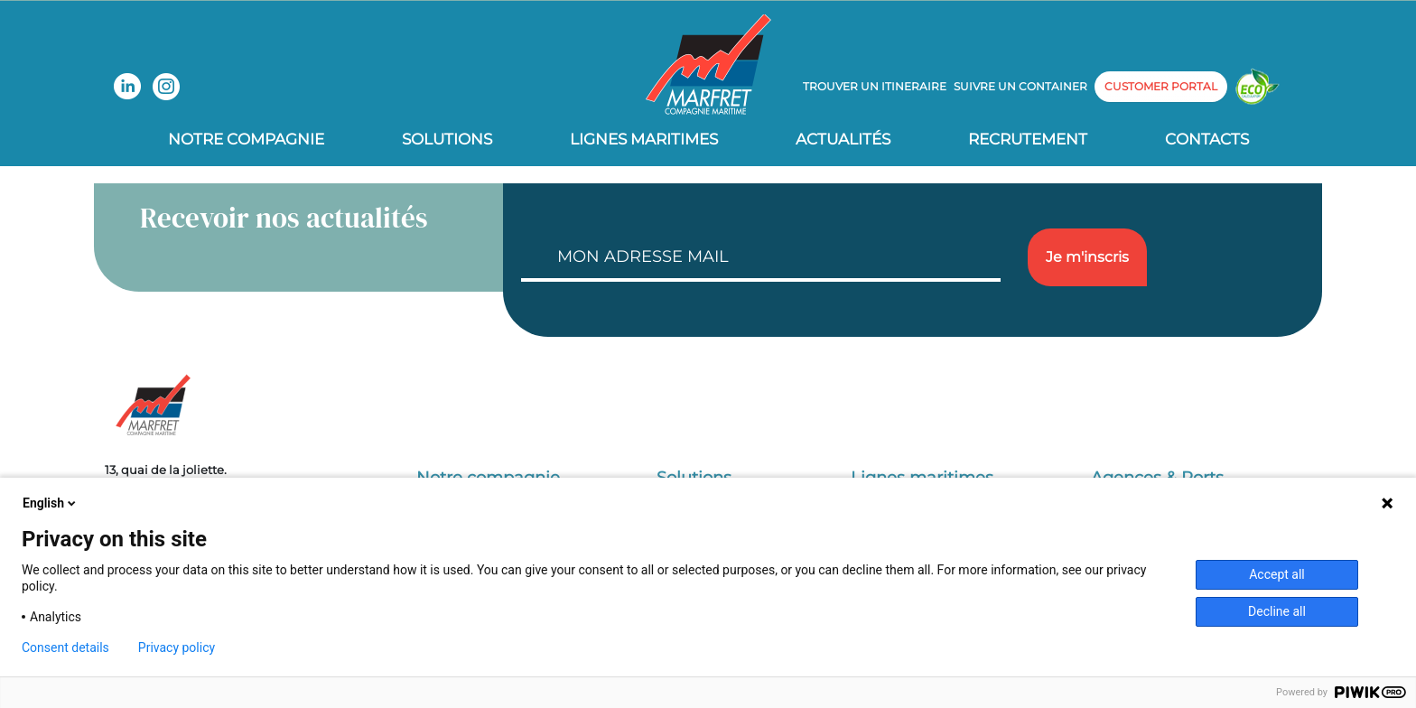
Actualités (843, 139)
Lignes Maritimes (644, 139)
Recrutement (1027, 139)
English (51, 503)
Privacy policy (176, 647)
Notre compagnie (246, 139)
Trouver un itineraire (874, 86)
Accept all (1277, 574)
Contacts (1207, 139)
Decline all (1277, 611)
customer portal (1160, 86)
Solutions (447, 139)
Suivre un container (1020, 86)
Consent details (65, 647)
